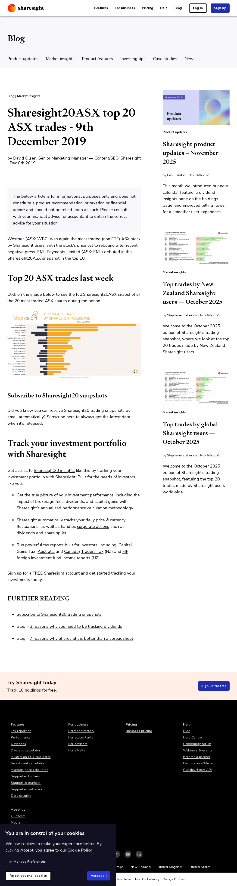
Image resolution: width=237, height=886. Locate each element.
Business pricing (139, 731)
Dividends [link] (18, 744)
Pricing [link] (147, 8)
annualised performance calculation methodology (87, 508)
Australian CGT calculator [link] (31, 757)
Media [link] (15, 822)
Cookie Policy (150, 879)
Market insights (60, 59)
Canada (71, 551)
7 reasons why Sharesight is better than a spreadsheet (81, 638)
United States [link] (200, 867)
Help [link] (164, 8)
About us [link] (18, 809)
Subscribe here (61, 417)
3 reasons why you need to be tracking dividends (76, 626)
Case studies (165, 59)
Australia (46, 551)
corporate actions (93, 526)
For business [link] (125, 8)
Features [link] (101, 8)
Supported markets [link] (26, 783)
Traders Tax (92, 551)
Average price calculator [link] (29, 770)
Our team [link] (18, 816)
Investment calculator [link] (27, 763)
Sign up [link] (220, 8)
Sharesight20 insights (54, 470)
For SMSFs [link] (77, 750)
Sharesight (65, 477)
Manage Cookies (174, 879)
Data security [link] (21, 796)
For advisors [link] (77, 744)
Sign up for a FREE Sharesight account (43, 573)
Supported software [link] (26, 789)
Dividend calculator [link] (26, 750)
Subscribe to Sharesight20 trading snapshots (59, 614)
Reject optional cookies (28, 876)
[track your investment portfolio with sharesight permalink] (5, 443)
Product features (97, 59)
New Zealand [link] (141, 867)
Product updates (22, 59)
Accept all (99, 876)
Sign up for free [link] (213, 686)
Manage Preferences (27, 861)
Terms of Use (132, 879)
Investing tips (133, 59)
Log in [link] (198, 8)
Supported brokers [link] (25, 776)
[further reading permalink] (5, 598)
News (190, 59)
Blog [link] (178, 8)
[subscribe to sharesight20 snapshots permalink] (5, 395)
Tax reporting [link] (21, 731)
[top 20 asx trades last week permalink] (5, 278)
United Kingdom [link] (170, 867)
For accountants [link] (80, 737)
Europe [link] (118, 867)
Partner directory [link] (81, 731)
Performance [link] (21, 737)
